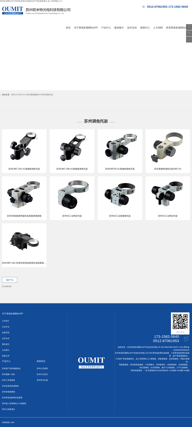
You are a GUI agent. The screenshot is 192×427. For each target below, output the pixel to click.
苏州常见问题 (42, 380)
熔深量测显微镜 (136, 365)
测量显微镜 (162, 359)
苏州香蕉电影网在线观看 (12, 398)
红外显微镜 (155, 368)
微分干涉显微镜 (168, 368)
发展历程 (5, 333)
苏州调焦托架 (47, 95)
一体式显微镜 (149, 371)
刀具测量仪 (149, 365)
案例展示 (119, 27)
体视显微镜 (172, 365)
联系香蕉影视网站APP (178, 27)
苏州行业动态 (42, 374)
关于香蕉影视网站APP (86, 27)
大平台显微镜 (182, 368)
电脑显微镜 (123, 365)
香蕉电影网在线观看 (160, 353)
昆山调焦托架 (7, 286)
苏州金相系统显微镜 (10, 386)
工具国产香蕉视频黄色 (124, 359)
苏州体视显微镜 (8, 392)
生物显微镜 (183, 365)
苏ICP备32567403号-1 (170, 347)
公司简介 (5, 321)
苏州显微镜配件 (33, 95)
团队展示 (5, 344)
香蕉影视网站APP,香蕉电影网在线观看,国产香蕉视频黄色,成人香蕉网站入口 (31, 1)
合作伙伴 (5, 338)
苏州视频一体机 (8, 374)
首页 (68, 27)
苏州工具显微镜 (8, 380)
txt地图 (186, 371)
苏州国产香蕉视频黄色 (11, 369)
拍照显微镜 (173, 359)
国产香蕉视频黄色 (180, 356)
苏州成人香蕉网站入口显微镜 (14, 403)
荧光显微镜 (144, 368)
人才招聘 (158, 27)
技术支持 (132, 27)
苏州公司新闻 (42, 369)
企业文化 (5, 327)
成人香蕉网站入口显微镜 (146, 359)
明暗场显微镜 (136, 371)
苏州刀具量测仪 (8, 409)
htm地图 (180, 371)
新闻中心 (145, 27)
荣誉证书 (5, 356)
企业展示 (5, 350)
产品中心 (106, 27)
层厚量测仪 (160, 365)
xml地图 (172, 371)
